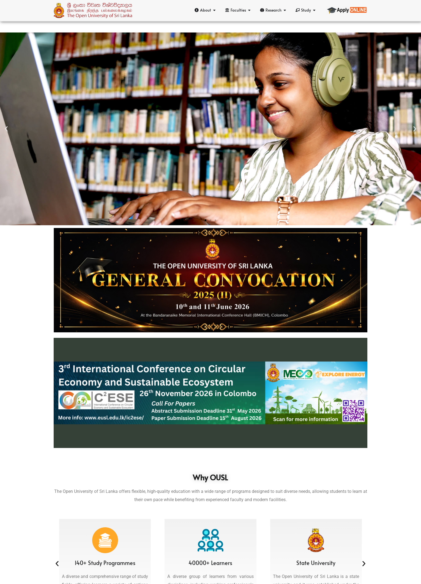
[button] (6, 128)
